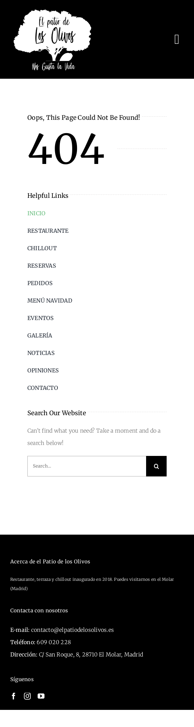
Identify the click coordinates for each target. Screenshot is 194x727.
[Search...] (86, 466)
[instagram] (27, 696)
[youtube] (41, 696)
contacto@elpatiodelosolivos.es (72, 629)
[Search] (156, 466)
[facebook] (13, 696)
